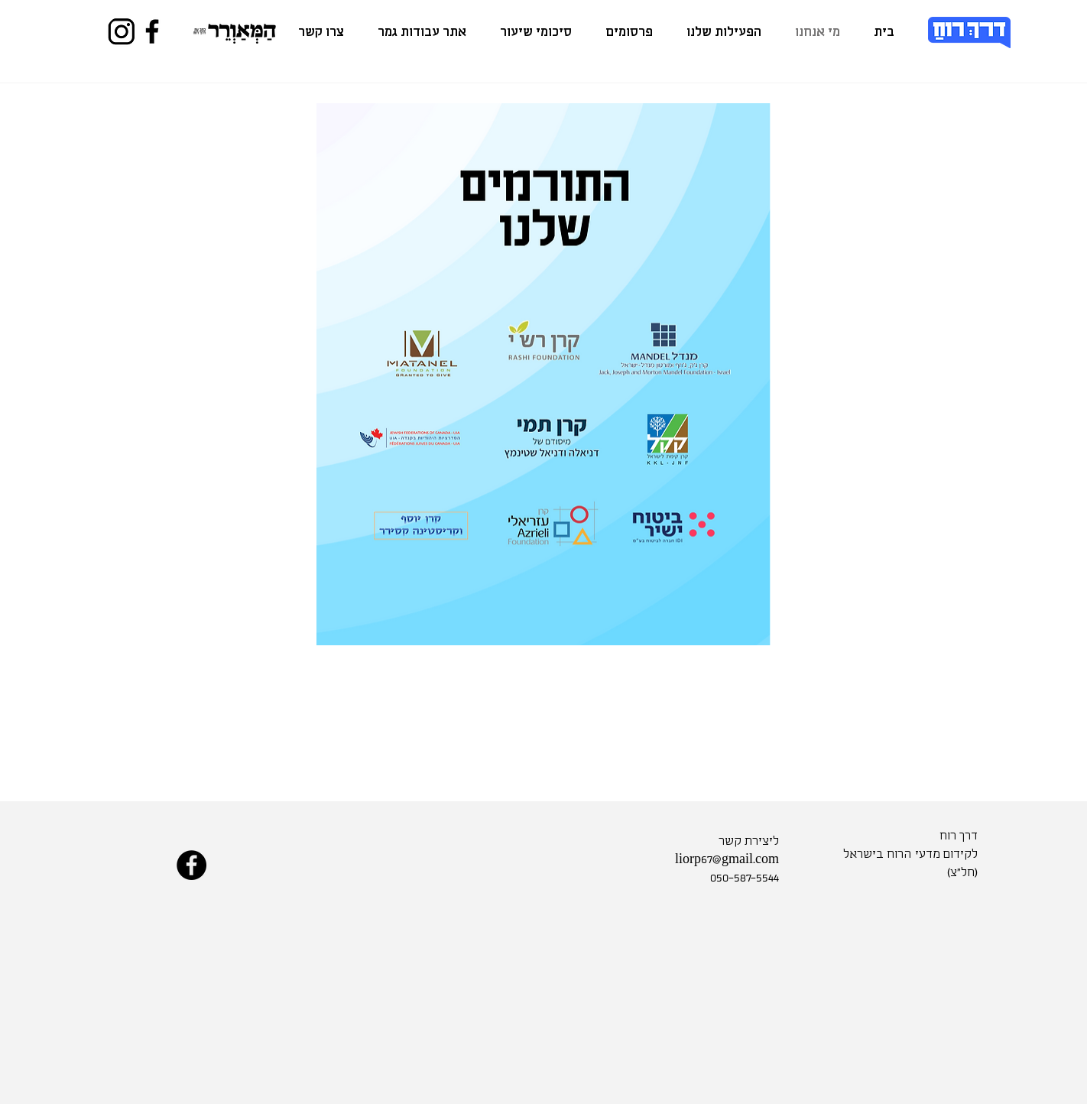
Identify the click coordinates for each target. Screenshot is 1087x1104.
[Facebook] (152, 31)
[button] (724, 32)
